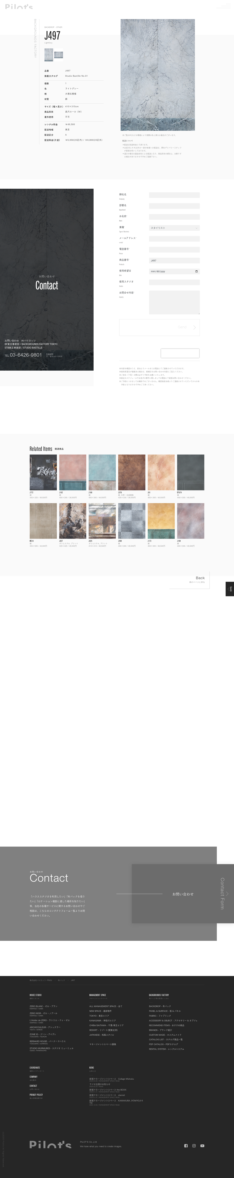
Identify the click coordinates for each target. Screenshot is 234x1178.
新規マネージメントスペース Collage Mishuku (117, 1080)
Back (189, 580)
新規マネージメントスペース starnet (117, 1096)
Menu (226, 6)
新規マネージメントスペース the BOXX (117, 1091)
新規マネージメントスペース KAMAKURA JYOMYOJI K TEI (117, 1102)
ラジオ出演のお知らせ (117, 1085)
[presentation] (180, 353)
